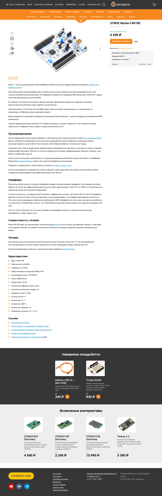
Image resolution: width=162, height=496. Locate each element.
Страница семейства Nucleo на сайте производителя (31, 335)
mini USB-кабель (68, 254)
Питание (83, 12)
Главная (11, 22)
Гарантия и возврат (60, 490)
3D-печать (31, 12)
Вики (68, 10)
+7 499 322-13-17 (113, 2)
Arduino (57, 230)
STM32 (28, 22)
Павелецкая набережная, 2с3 (101, 474)
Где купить (57, 476)
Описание (13, 82)
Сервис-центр (58, 487)
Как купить (57, 474)
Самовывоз (109, 10)
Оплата (120, 10)
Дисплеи (100, 7)
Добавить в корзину (121, 46)
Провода (58, 12)
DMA (35, 218)
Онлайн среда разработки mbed (23, 339)
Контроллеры (55, 7)
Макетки (128, 7)
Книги (110, 12)
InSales (123, 476)
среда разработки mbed (92, 143)
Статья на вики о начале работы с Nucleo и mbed (30, 331)
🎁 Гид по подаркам (54, 10)
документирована (25, 166)
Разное (132, 12)
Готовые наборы (37, 7)
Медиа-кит (57, 482)
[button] (81, 16)
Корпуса (120, 12)
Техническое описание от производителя (27, 342)
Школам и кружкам (82, 10)
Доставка (97, 10)
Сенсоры (88, 7)
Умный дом (45, 12)
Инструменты (97, 12)
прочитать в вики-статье (61, 171)
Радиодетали (114, 7)
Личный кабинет (59, 485)
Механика (71, 12)
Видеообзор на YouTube (20, 328)
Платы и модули (72, 7)
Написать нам (132, 10)
